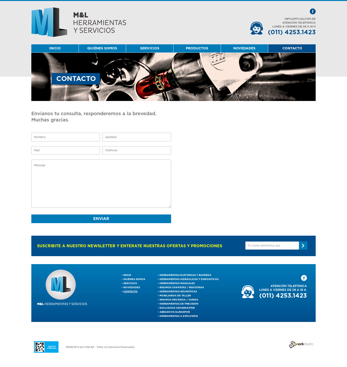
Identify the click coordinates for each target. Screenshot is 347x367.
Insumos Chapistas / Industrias (182, 287)
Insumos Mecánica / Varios (179, 300)
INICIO (55, 48)
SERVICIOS (149, 48)
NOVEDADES (244, 48)
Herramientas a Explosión (179, 316)
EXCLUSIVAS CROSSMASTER (177, 308)
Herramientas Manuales (177, 283)
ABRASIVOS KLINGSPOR (175, 312)
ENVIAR (101, 219)
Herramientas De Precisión (179, 304)
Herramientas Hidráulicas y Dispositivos (189, 279)
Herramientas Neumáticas (178, 291)
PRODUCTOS (197, 48)
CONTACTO (292, 48)
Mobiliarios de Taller (175, 295)
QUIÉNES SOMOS (102, 48)
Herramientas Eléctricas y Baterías (185, 275)
